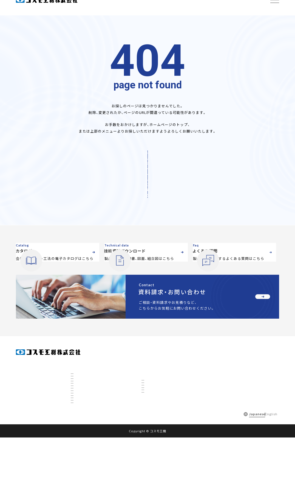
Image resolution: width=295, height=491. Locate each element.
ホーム (21, 351)
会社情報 (78, 351)
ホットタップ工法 (157, 404)
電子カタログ (223, 351)
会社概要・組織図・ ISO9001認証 (96, 362)
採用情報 (26, 467)
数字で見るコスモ (87, 399)
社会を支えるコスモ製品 (91, 413)
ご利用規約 (77, 467)
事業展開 (81, 406)
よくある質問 (51, 467)
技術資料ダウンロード (230, 364)
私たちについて (85, 391)
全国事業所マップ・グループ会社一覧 (99, 384)
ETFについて (83, 450)
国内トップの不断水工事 (91, 421)
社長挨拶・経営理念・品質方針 (94, 369)
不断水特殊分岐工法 (158, 389)
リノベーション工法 (158, 396)
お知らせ (220, 376)
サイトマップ (137, 467)
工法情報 (148, 364)
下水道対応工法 (155, 411)
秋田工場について (87, 428)
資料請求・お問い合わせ (231, 388)
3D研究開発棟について (90, 436)
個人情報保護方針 (107, 467)
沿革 (78, 376)
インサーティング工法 (160, 381)
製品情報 (148, 351)
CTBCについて (84, 443)
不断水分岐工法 (155, 374)
